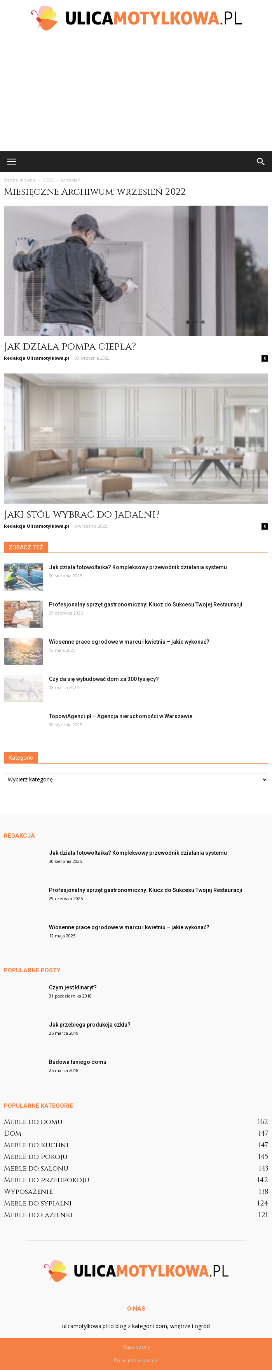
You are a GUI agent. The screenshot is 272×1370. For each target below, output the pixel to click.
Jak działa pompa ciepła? (70, 346)
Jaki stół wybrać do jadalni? (82, 514)
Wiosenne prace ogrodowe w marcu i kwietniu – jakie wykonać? (129, 642)
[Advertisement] (136, 93)
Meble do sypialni (38, 1203)
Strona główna (19, 180)
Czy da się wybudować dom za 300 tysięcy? (104, 679)
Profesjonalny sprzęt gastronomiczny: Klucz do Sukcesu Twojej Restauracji (145, 604)
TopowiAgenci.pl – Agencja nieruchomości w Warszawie (120, 716)
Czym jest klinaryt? (73, 987)
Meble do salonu (36, 1168)
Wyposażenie (28, 1192)
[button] (261, 161)
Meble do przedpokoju (46, 1180)
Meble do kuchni (36, 1145)
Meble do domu (33, 1122)
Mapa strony (136, 1347)
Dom (12, 1133)
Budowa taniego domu (77, 1062)
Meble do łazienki (38, 1215)
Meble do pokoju (36, 1157)
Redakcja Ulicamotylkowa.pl (36, 358)
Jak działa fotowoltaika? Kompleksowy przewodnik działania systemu (138, 567)
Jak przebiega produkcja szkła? (90, 1025)
